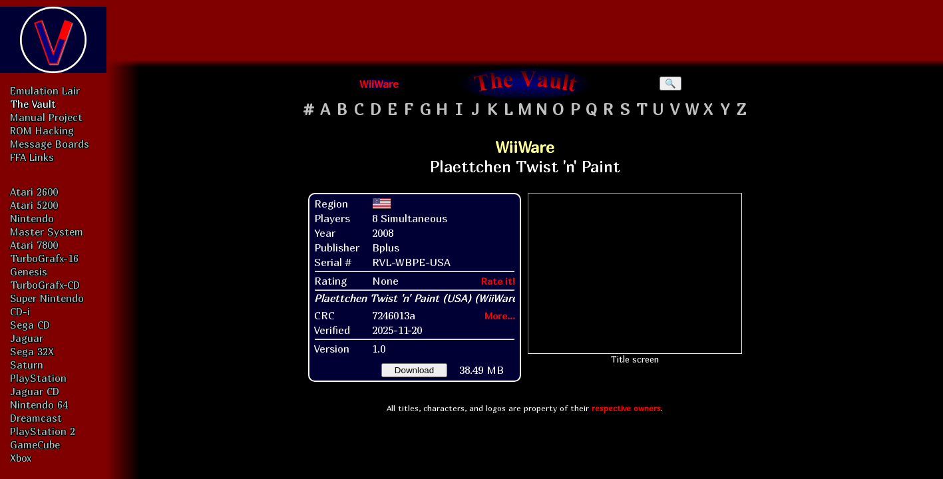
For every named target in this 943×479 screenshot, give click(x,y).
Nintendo (32, 218)
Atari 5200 (34, 205)
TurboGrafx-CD (45, 285)
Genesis (28, 271)
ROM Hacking (42, 130)
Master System (46, 232)
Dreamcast (36, 418)
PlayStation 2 (42, 431)
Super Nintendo (47, 298)
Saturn (26, 365)
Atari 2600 (34, 192)
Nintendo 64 (39, 404)
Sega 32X (32, 351)
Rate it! (498, 281)
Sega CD (30, 325)
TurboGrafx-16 (44, 258)
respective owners (626, 408)
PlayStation (38, 378)
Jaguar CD (34, 391)
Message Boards (49, 144)
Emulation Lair (45, 90)
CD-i (20, 311)
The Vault (33, 104)
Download (414, 370)
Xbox (20, 458)
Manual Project (46, 117)
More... (499, 315)
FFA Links (32, 157)
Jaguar (26, 338)
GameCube (35, 444)
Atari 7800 (34, 245)
